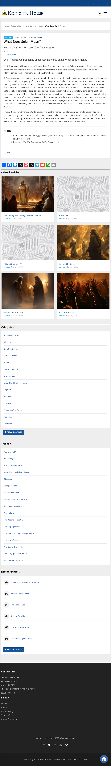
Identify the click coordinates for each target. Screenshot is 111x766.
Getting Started (11, 369)
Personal (7, 396)
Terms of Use (7, 715)
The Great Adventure (20, 627)
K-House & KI (9, 376)
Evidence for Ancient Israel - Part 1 (25, 582)
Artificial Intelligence (13, 465)
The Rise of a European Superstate (19, 533)
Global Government (12, 492)
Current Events (10, 355)
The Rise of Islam (11, 540)
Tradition (8, 423)
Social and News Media (13, 506)
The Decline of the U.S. (13, 519)
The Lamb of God (18, 605)
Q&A (8, 152)
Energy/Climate (10, 485)
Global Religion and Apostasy (16, 499)
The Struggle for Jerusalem (15, 553)
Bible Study (9, 342)
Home (6, 26)
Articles (31, 26)
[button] (104, 759)
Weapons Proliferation (13, 560)
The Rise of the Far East (14, 547)
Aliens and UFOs (11, 452)
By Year (40, 26)
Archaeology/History (13, 335)
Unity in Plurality (18, 616)
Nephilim (7, 389)
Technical (8, 416)
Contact (4, 707)
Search (4, 703)
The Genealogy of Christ (21, 638)
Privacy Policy (7, 711)
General (8, 37)
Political (7, 403)
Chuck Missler (36, 37)
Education (8, 479)
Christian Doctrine (12, 349)
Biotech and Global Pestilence (16, 472)
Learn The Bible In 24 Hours (15, 383)
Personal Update (18, 26)
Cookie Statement (9, 719)
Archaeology (9, 458)
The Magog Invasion (13, 526)
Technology (9, 513)
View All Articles (14, 432)
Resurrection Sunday (20, 593)
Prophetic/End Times (13, 410)
